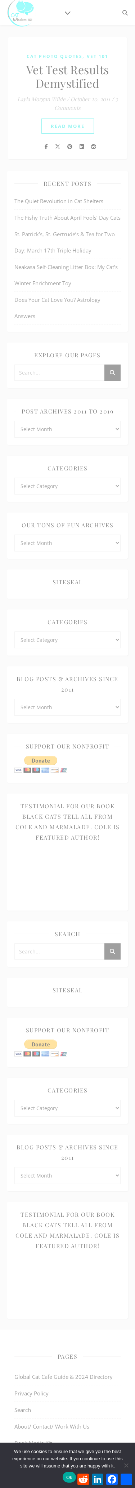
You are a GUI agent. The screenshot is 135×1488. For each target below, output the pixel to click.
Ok (69, 1477)
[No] (126, 1465)
